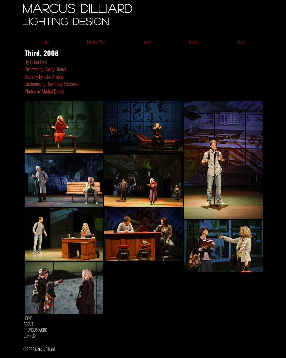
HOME (28, 318)
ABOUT (28, 324)
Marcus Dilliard (77, 8)
